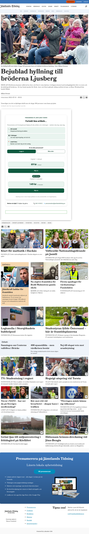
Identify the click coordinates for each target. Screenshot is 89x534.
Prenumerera (31, 507)
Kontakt (29, 520)
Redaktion (30, 514)
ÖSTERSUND (41, 11)
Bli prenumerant (44, 471)
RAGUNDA (66, 11)
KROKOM (26, 11)
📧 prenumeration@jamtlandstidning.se (54, 203)
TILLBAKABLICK (64, 6)
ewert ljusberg (17, 223)
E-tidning (30, 510)
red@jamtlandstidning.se (76, 514)
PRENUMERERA (70, 1)
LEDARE (50, 6)
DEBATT (56, 6)
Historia (29, 517)
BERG (53, 11)
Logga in (21, 151)
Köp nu (36, 170)
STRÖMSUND (33, 11)
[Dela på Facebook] (81, 97)
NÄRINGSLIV (36, 6)
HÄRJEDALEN (59, 11)
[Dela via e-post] (86, 97)
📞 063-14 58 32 (38, 203)
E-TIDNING (74, 6)
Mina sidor (51, 151)
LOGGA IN (86, 1)
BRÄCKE (48, 11)
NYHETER (28, 6)
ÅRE (21, 11)
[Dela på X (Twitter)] (83, 97)
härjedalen (6, 223)
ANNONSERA (79, 1)
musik (43, 223)
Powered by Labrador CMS (44, 531)
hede (49, 223)
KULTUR (44, 6)
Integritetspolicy (32, 524)
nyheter (29, 223)
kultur (36, 223)
